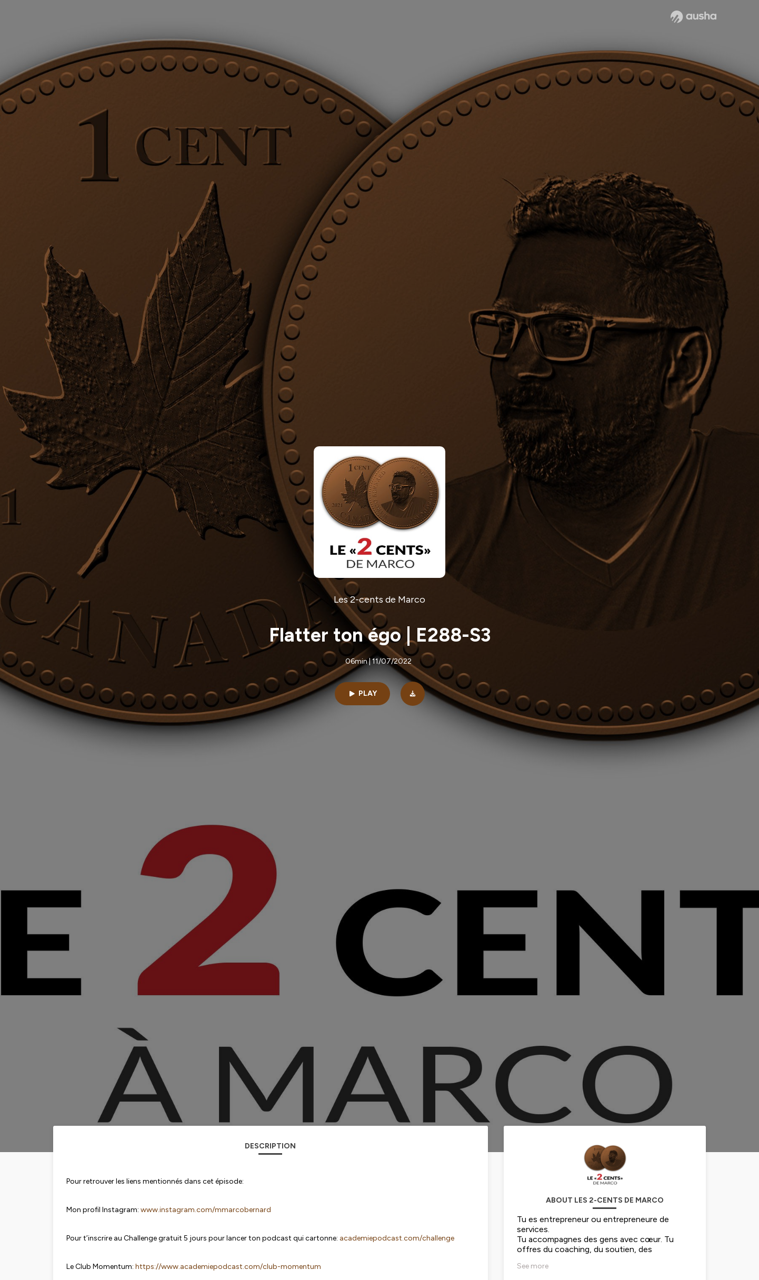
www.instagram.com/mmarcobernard (206, 1209)
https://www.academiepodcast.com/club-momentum (228, 1266)
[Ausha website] (693, 17)
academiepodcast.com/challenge (396, 1238)
